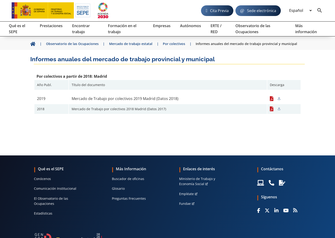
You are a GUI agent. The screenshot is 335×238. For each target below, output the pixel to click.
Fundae (185, 203)
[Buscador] (319, 10)
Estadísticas (43, 213)
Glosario (118, 188)
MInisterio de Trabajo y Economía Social (197, 181)
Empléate (186, 194)
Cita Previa (219, 10)
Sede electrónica (261, 10)
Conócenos (42, 179)
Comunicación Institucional (55, 188)
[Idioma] (300, 10)
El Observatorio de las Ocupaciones (51, 201)
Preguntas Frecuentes (129, 198)
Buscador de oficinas (128, 179)
